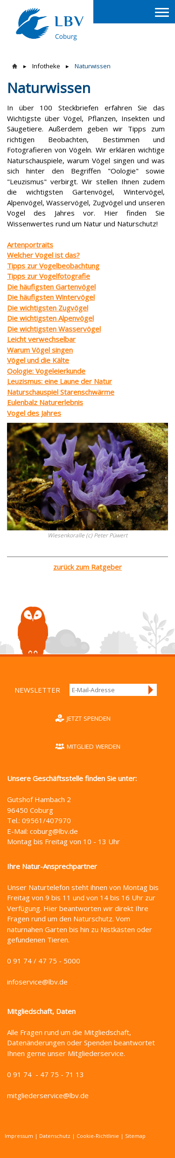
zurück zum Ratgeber (87, 567)
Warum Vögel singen (40, 350)
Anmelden (151, 690)
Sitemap (135, 1135)
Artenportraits (30, 244)
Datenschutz (54, 1135)
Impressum (19, 1135)
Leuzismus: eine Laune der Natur (59, 381)
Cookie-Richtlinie (98, 1135)
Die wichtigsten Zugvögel (47, 307)
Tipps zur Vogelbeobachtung (53, 265)
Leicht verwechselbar (41, 339)
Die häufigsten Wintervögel (51, 297)
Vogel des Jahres (34, 413)
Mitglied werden (93, 746)
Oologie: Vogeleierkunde (46, 371)
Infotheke (46, 66)
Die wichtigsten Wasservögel (54, 328)
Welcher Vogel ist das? (43, 255)
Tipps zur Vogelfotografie (48, 276)
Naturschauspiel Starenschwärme (60, 392)
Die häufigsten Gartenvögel (51, 286)
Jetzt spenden (89, 718)
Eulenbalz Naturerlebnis (45, 402)
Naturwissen (93, 66)
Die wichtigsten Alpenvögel (50, 318)
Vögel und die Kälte (38, 360)
